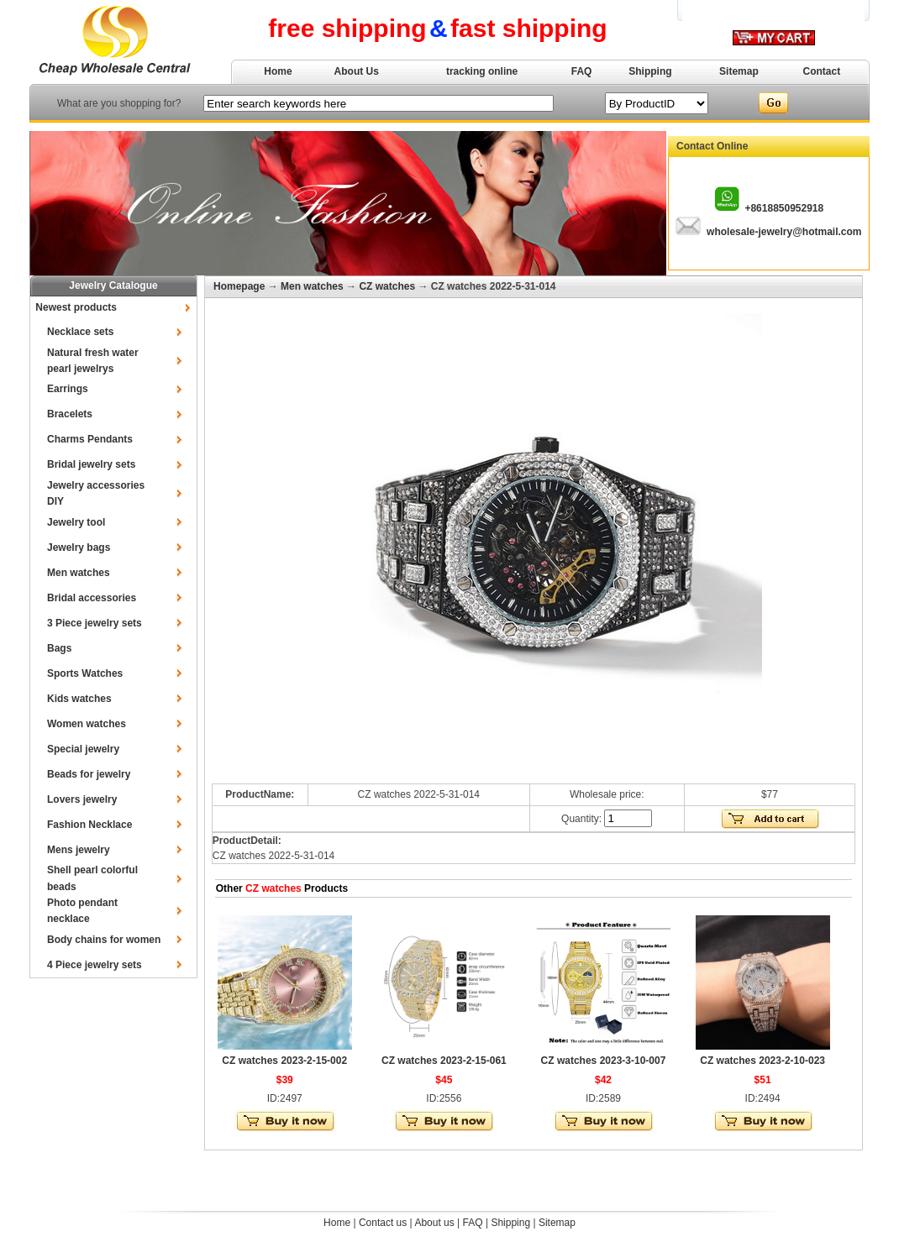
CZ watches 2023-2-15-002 (284, 1060)
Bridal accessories (91, 598)
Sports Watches (85, 673)
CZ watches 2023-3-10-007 (603, 1060)
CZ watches (387, 286)
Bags (59, 648)
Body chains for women (103, 940)
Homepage (239, 286)
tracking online (482, 71)
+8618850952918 (783, 208)
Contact (822, 71)
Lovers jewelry (82, 799)
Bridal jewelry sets (91, 464)
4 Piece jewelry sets (94, 965)
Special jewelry (83, 749)
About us (434, 1223)
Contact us (383, 1223)
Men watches (78, 573)
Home (278, 71)
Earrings (67, 389)
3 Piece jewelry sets (94, 623)
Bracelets (69, 414)
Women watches (86, 724)
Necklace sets (80, 332)
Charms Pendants (90, 439)
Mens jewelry (78, 850)
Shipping (649, 71)
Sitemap (739, 71)
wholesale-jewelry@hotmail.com (784, 232)
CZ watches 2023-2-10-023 (762, 1060)
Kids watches (79, 699)
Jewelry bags (78, 547)
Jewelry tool (76, 522)
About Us (356, 71)
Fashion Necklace (89, 824)
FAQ (581, 71)
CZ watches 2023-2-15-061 (444, 1060)
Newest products (76, 307)
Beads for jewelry (88, 774)
